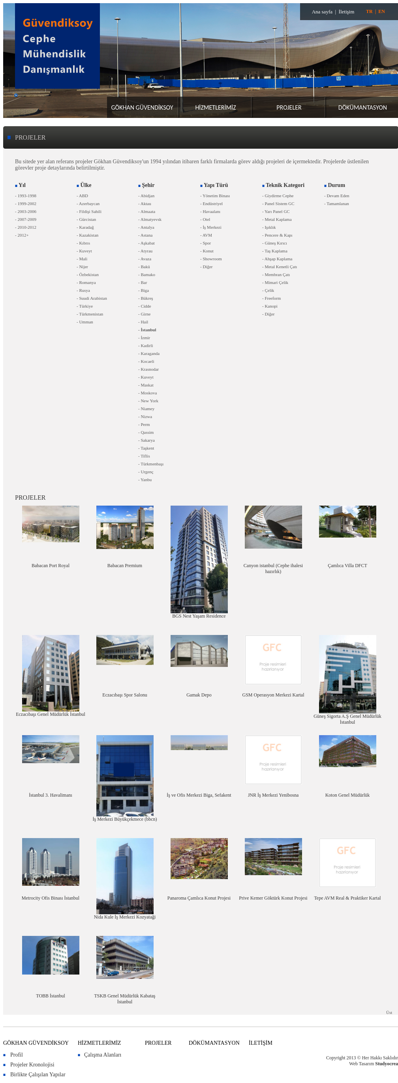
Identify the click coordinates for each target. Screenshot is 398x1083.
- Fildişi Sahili (89, 211)
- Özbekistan (88, 274)
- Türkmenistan (90, 314)
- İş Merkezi (211, 227)
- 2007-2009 (25, 219)
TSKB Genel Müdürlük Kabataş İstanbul (125, 999)
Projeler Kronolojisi (32, 1065)
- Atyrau (145, 250)
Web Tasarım (361, 1063)
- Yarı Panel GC (276, 211)
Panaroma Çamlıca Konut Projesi (199, 898)
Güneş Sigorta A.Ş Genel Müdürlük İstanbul (347, 719)
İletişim (347, 12)
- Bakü (144, 266)
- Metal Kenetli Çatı (279, 266)
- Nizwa (145, 416)
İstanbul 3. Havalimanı (50, 795)
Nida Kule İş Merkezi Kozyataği (125, 917)
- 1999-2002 (25, 203)
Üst (389, 1012)
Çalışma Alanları (102, 1055)
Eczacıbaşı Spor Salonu (124, 695)
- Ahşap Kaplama (277, 258)
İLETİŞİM (260, 1043)
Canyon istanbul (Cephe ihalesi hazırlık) (273, 568)
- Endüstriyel (211, 203)
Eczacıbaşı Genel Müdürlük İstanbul (50, 714)
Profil (16, 1055)
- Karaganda (149, 353)
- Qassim (146, 432)
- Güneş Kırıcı (274, 243)
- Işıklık (269, 227)
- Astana (145, 235)
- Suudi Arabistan (92, 298)
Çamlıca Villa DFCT (347, 565)
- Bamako (146, 274)
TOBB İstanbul (50, 996)
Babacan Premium (124, 565)
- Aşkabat (146, 243)
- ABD (82, 195)
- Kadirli (145, 345)
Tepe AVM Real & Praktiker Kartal (347, 898)
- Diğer (206, 266)
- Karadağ (85, 227)
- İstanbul (147, 329)
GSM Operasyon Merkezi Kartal (273, 695)
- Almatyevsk (149, 219)
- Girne (144, 314)
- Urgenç (146, 471)
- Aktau (144, 203)
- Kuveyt (84, 250)
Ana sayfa (322, 12)
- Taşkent (146, 448)
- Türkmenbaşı (150, 463)
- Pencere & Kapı (277, 235)
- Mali (82, 258)
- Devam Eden (336, 195)
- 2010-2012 (25, 227)
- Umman (85, 321)
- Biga (143, 290)
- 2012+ (22, 235)
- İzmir (144, 337)
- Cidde (144, 306)
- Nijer (82, 266)
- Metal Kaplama (277, 219)
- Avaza (144, 258)
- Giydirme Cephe (277, 195)
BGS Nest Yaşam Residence (198, 616)
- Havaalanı (210, 211)
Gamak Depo (199, 695)
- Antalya (146, 227)
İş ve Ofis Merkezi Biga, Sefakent (199, 795)
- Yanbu (145, 479)
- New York (148, 400)
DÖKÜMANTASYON (362, 107)
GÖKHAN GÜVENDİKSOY (142, 107)
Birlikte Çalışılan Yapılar (38, 1074)
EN (381, 11)
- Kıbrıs (83, 243)
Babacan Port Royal (50, 565)
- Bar (142, 282)
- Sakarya (146, 440)
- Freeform (271, 298)
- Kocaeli (146, 361)
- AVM (206, 235)
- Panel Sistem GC (278, 203)
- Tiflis (144, 456)
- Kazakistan (87, 235)
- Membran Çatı (276, 274)
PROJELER (288, 107)
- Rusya (83, 290)
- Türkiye (85, 306)
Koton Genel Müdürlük (347, 795)
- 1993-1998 (25, 195)
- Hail (143, 321)
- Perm (144, 424)
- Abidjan (146, 195)
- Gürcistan (86, 219)
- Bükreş (145, 298)
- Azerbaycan (88, 203)
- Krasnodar (148, 369)
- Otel (205, 219)
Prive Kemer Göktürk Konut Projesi (273, 898)
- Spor (205, 243)
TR (369, 11)
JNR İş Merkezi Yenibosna (273, 795)
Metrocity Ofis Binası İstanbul (50, 898)
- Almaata (146, 211)
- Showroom (211, 258)
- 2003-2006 (25, 211)
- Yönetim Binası (215, 195)
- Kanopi (270, 306)
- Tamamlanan (336, 203)
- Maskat (146, 385)
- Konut (207, 250)
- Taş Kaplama (274, 250)
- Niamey (146, 408)
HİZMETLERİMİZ (215, 107)
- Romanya (86, 282)
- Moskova (147, 392)
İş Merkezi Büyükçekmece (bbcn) (125, 819)
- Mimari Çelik (275, 282)
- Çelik (268, 290)
